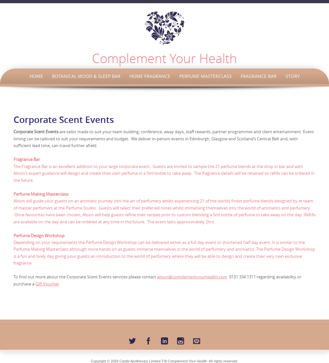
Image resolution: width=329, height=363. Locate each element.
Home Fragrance (149, 76)
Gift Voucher (47, 284)
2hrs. (210, 222)
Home (36, 76)
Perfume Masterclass (205, 76)
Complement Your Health (164, 58)
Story (293, 76)
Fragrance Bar (259, 76)
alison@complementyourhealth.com (192, 277)
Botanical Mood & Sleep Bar (86, 76)
